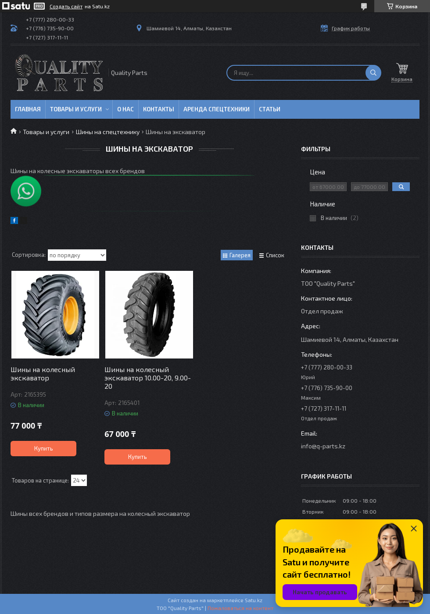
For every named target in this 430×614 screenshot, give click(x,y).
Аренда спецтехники (216, 109)
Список (275, 255)
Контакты (158, 109)
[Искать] (373, 73)
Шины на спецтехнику (108, 131)
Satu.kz (253, 600)
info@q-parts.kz (323, 446)
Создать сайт (66, 6)
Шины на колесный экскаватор (43, 373)
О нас (125, 109)
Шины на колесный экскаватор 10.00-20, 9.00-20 (147, 377)
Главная (28, 109)
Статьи (269, 109)
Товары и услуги (76, 109)
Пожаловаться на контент (240, 608)
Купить (43, 448)
